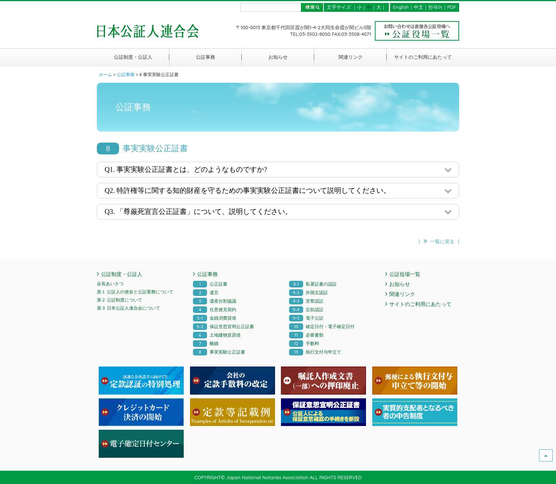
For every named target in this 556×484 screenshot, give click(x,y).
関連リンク (351, 57)
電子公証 (306, 318)
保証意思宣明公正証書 (223, 326)
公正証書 (210, 284)
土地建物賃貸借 (217, 335)
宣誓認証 (306, 301)
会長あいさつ (110, 283)
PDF (451, 7)
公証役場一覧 (404, 274)
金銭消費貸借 (214, 318)
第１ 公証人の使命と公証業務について (135, 291)
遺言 (205, 292)
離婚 (205, 343)
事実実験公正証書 (219, 352)
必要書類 (306, 335)
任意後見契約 (214, 309)
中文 (418, 7)
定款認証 (306, 309)
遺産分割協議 (214, 301)
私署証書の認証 (313, 284)
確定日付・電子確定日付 (322, 326)
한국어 (435, 7)
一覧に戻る (442, 241)
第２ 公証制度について (119, 300)
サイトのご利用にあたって (423, 57)
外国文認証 (308, 292)
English (401, 7)
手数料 (304, 343)
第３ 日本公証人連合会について (128, 308)
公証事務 (205, 57)
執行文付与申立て (315, 352)
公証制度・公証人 (133, 57)
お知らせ (278, 57)
